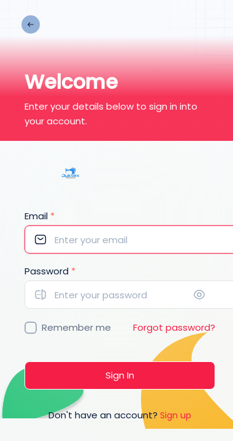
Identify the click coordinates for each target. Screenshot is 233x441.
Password (50, 271)
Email (40, 215)
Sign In (119, 375)
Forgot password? (174, 327)
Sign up (175, 415)
